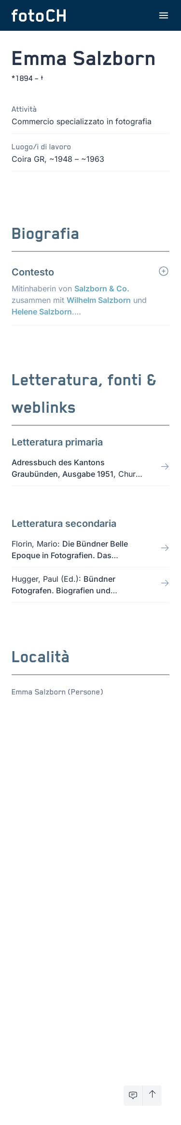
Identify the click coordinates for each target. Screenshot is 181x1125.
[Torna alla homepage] (39, 15)
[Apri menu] (163, 15)
